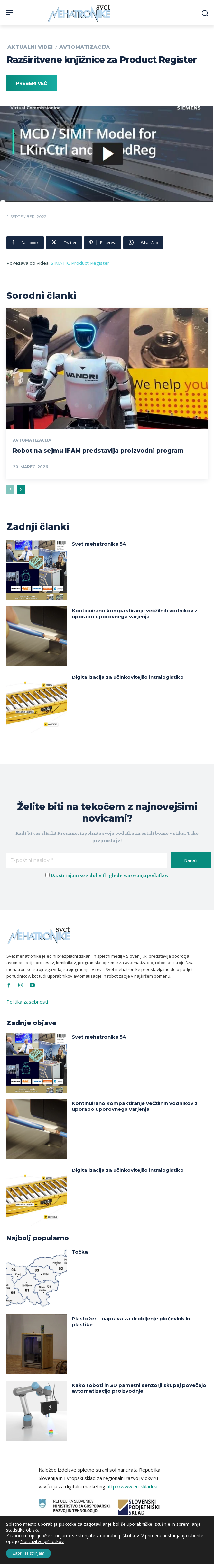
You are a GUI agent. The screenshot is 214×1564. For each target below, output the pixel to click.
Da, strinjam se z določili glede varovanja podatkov (109, 875)
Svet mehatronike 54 (99, 544)
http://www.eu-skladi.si (132, 1486)
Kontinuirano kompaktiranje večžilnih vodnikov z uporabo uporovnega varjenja (135, 613)
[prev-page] (10, 489)
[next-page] (21, 489)
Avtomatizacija (84, 47)
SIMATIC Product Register (80, 263)
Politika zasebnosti (27, 1001)
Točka (80, 1252)
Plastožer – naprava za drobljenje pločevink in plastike (131, 1321)
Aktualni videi (30, 47)
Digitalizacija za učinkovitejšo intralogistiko (128, 677)
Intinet (161, 1554)
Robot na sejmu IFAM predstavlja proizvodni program (98, 450)
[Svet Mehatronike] (80, 13)
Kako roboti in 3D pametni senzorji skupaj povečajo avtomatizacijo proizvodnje (139, 1388)
